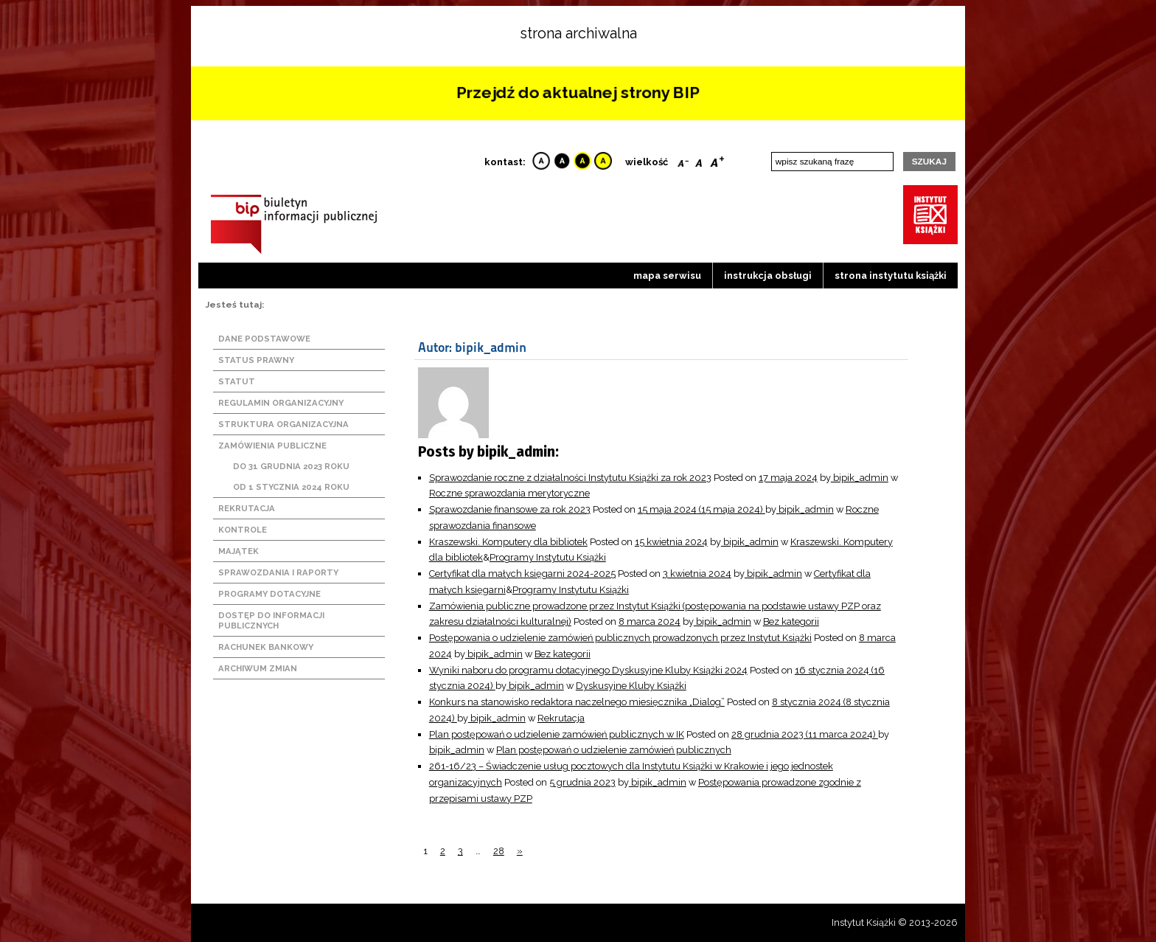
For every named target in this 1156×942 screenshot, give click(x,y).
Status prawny (256, 360)
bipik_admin (859, 477)
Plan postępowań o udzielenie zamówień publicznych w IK (556, 734)
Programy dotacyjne (269, 594)
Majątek (238, 551)
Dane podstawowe (264, 338)
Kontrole (242, 529)
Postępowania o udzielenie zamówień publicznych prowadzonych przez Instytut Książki (620, 637)
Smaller (683, 160)
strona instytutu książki (891, 275)
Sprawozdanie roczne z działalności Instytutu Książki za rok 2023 (570, 477)
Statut (236, 381)
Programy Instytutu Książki (548, 557)
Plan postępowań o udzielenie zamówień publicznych (613, 749)
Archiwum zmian (257, 668)
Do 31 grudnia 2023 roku (291, 466)
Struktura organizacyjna (283, 424)
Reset (699, 160)
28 (498, 850)
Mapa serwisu (667, 275)
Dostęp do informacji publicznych (271, 620)
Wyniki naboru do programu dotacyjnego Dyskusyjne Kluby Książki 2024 (588, 670)
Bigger (717, 160)
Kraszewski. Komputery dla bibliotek (508, 541)
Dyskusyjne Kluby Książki (631, 685)
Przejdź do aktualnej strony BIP (578, 92)
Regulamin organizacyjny (281, 403)
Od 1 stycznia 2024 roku (291, 487)
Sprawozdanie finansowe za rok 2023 (510, 509)
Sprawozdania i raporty (278, 572)
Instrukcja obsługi (768, 275)
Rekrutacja (246, 508)
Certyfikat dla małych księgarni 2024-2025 (522, 573)
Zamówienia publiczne (272, 445)
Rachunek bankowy (265, 647)
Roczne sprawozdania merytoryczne (509, 493)
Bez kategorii (791, 621)
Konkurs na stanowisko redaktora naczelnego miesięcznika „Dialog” (577, 701)
